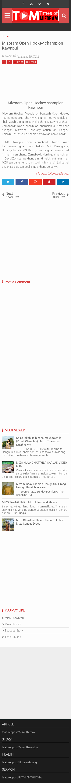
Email (31, 62)
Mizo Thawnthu (14, 618)
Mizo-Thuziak (13, 624)
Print (18, 62)
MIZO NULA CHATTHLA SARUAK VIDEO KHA (41, 464)
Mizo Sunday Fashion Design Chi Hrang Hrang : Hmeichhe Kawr (41, 485)
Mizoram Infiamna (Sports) (52, 173)
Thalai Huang (13, 637)
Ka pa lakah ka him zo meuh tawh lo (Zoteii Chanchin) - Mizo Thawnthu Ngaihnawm (39, 441)
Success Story (14, 630)
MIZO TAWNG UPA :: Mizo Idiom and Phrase (29, 502)
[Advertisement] (35, 82)
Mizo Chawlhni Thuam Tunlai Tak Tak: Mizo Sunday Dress (40, 522)
